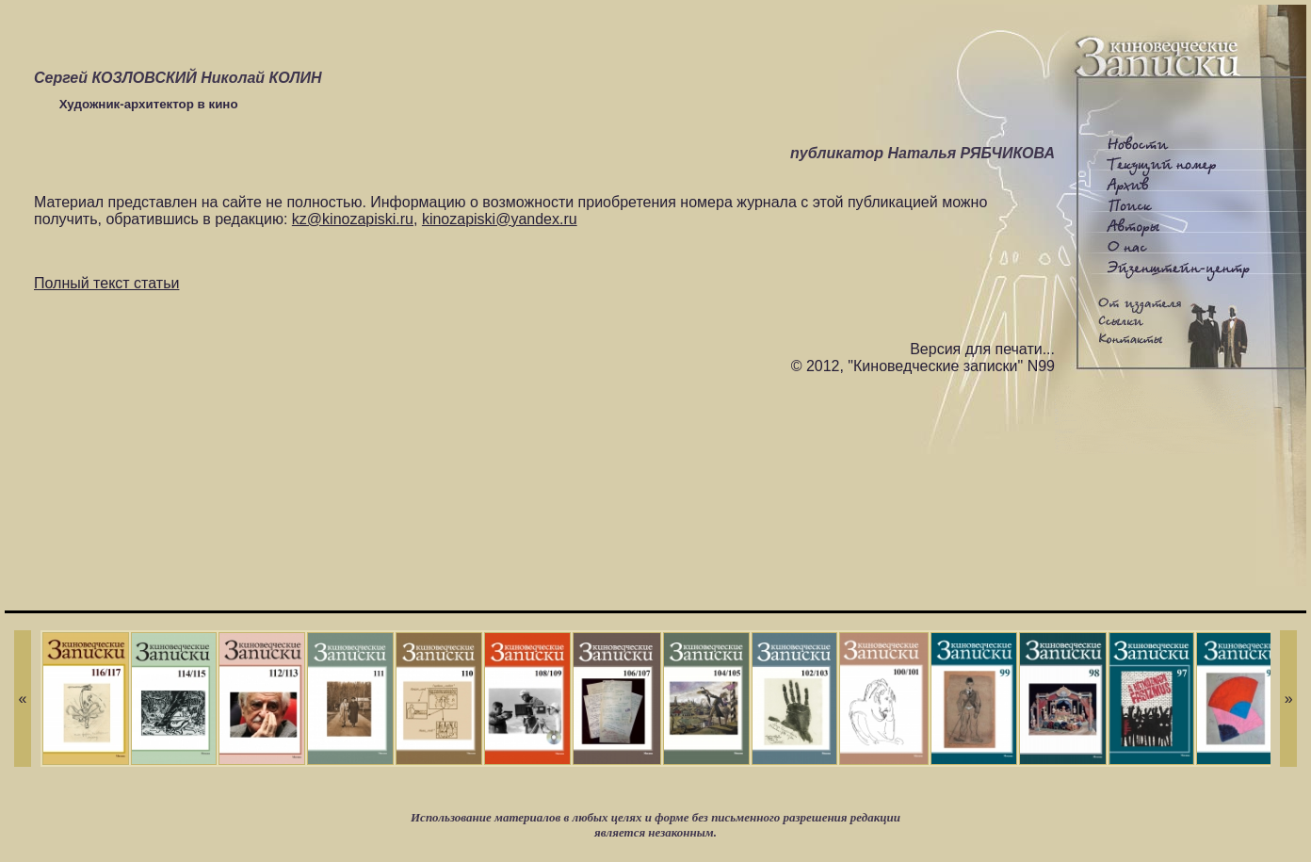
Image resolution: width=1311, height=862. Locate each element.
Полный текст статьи (106, 283)
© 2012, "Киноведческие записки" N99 (923, 366)
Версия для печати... (982, 349)
